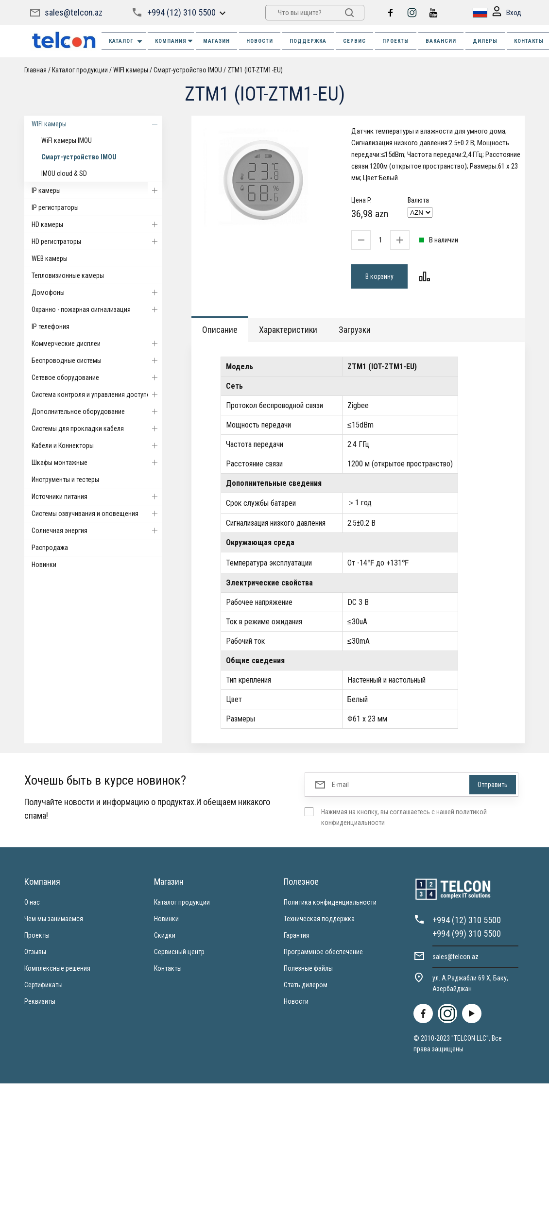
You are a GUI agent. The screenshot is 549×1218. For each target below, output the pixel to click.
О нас (32, 902)
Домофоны (97, 292)
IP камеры (97, 190)
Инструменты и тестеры (65, 479)
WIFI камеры (130, 70)
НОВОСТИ (259, 41)
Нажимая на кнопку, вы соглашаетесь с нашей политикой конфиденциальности (404, 817)
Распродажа (50, 547)
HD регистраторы (97, 241)
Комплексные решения (57, 968)
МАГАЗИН (216, 41)
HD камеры (97, 224)
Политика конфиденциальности (330, 902)
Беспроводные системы (97, 360)
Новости (296, 1001)
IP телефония (50, 326)
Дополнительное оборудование (97, 411)
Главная (35, 70)
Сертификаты (43, 985)
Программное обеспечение (323, 952)
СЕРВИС (354, 41)
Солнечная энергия (97, 530)
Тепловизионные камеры (68, 275)
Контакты (168, 968)
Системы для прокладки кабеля (97, 428)
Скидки (164, 935)
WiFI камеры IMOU (66, 140)
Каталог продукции (80, 70)
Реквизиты (39, 1001)
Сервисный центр (179, 952)
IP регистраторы (55, 207)
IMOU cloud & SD (64, 173)
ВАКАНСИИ (441, 41)
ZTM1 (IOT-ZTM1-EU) (255, 70)
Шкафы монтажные (97, 462)
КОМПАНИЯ (174, 41)
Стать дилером (305, 985)
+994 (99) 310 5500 (466, 933)
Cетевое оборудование (97, 377)
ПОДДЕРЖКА (308, 41)
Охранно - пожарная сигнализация (97, 309)
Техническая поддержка (319, 919)
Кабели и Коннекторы (97, 445)
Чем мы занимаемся (53, 919)
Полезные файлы (308, 968)
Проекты (37, 935)
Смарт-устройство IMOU (188, 70)
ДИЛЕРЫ (485, 41)
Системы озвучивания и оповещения (97, 513)
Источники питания (97, 496)
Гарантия (296, 935)
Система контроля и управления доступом (97, 394)
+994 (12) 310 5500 (181, 12)
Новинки (44, 564)
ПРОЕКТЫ (395, 41)
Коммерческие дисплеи (97, 343)
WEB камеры (50, 258)
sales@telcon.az (74, 12)
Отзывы (35, 952)
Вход (506, 13)
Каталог (126, 41)
